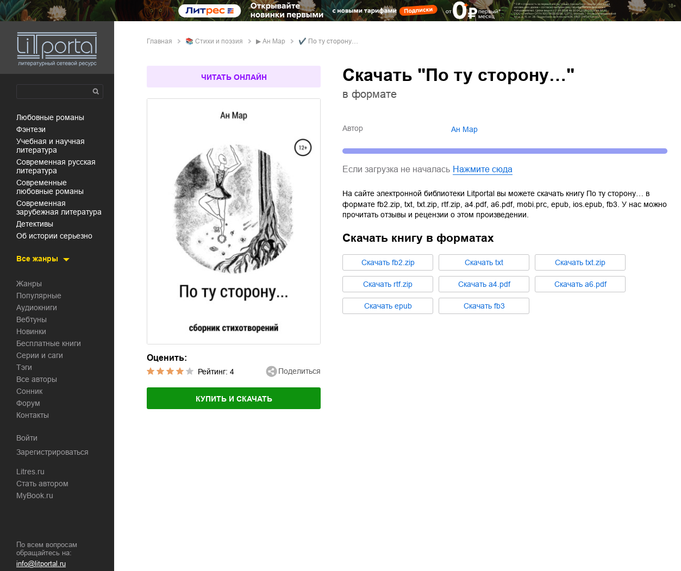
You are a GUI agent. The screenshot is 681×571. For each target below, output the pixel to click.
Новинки (31, 331)
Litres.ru (30, 471)
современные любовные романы (50, 187)
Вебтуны (31, 319)
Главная (159, 41)
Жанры (29, 283)
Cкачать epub (388, 306)
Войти (27, 438)
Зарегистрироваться (52, 452)
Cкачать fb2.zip (388, 262)
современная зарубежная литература (59, 207)
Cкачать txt (484, 262)
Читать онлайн (234, 77)
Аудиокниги (36, 307)
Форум (28, 403)
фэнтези (31, 129)
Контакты (32, 415)
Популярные (38, 295)
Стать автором (42, 483)
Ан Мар (274, 41)
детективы (34, 223)
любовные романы (50, 117)
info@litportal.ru (41, 564)
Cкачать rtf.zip (388, 284)
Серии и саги (39, 355)
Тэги (24, 367)
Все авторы (36, 379)
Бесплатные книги (48, 343)
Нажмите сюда (483, 169)
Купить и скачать (234, 398)
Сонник (29, 391)
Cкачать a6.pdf (580, 284)
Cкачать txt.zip (580, 262)
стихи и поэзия (219, 41)
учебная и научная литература (50, 145)
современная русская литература (56, 166)
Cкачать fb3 (484, 306)
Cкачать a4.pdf (484, 284)
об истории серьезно (54, 235)
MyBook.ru (34, 495)
